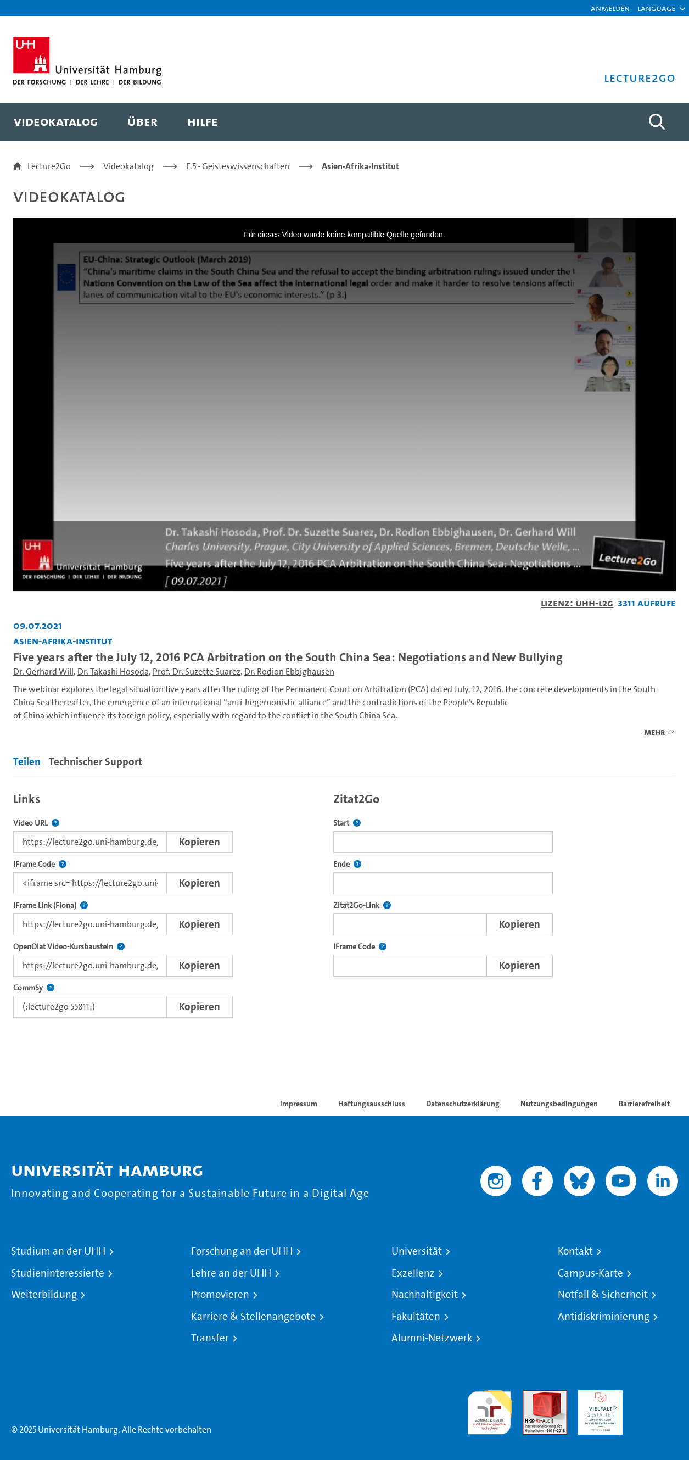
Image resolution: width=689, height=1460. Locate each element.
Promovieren (220, 1295)
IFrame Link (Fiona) (50, 905)
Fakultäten (415, 1316)
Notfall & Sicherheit (603, 1295)
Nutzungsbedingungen (559, 1103)
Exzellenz (413, 1273)
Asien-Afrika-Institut (360, 166)
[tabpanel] (344, 902)
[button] (656, 8)
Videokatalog (128, 166)
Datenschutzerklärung (463, 1103)
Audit (533, 1396)
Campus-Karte (590, 1273)
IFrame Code (39, 864)
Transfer (210, 1338)
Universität (416, 1251)
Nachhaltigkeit (424, 1295)
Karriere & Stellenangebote (253, 1316)
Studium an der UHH (58, 1251)
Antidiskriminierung (603, 1316)
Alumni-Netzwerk (431, 1338)
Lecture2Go (49, 166)
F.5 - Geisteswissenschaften (237, 166)
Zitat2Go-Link (362, 905)
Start (347, 823)
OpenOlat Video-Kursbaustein (69, 946)
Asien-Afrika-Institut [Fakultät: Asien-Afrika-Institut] (62, 641)
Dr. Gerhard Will (43, 671)
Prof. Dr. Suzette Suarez (196, 671)
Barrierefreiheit (644, 1103)
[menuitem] (56, 122)
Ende (347, 864)
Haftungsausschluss (371, 1103)
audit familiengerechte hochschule (489, 1410)
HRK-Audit (597, 1396)
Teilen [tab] (27, 761)
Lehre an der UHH (231, 1273)
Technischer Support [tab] (95, 761)
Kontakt (575, 1251)
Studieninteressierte (57, 1273)
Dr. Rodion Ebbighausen (289, 671)
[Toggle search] (656, 122)
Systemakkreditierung (656, 1396)
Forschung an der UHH (242, 1251)
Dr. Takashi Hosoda (113, 671)
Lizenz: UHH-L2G (577, 603)
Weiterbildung (44, 1295)
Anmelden (610, 8)
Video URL (36, 823)
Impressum (298, 1103)
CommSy (33, 988)
